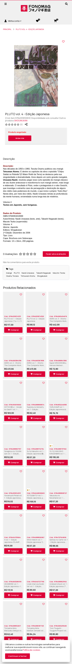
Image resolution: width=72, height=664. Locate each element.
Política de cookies (31, 650)
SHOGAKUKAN (20, 120)
